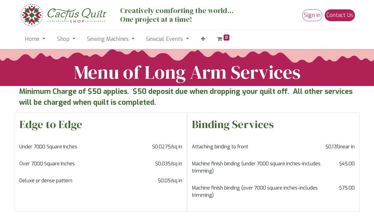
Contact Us (339, 15)
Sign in (312, 15)
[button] (203, 39)
